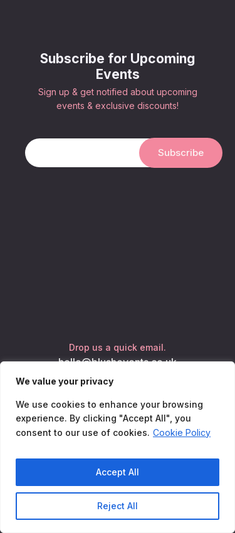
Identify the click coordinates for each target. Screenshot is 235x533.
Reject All (117, 505)
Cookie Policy (182, 432)
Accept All (117, 472)
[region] (117, 447)
